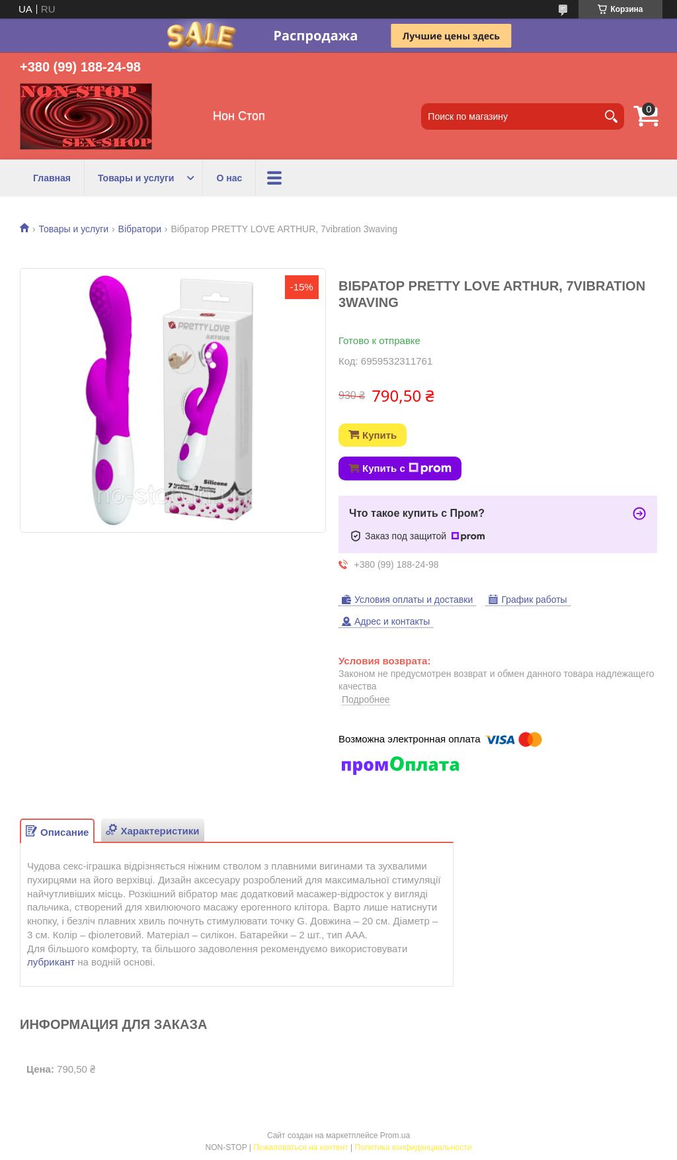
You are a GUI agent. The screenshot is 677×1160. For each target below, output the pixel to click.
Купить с (407, 468)
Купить (379, 435)
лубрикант (51, 961)
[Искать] (611, 116)
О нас (229, 178)
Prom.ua (395, 1135)
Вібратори (139, 229)
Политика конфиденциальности (412, 1147)
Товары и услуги (136, 178)
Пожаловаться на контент (300, 1147)
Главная (52, 178)
